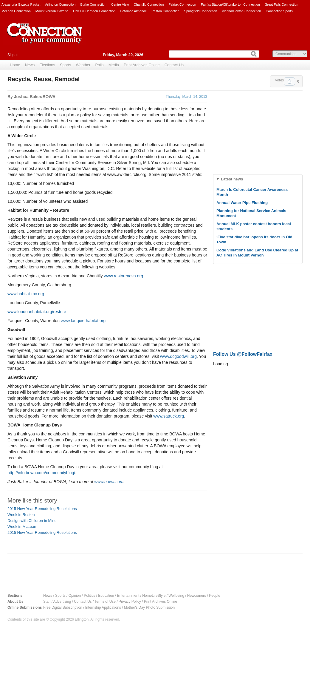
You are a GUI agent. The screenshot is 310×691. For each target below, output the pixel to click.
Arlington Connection (60, 4)
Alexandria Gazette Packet (20, 4)
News (30, 65)
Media (113, 65)
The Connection (44, 37)
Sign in (12, 55)
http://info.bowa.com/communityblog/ (41, 472)
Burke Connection (93, 4)
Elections (47, 65)
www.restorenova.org (123, 275)
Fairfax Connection (182, 4)
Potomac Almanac (133, 11)
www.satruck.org (169, 416)
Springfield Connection (200, 11)
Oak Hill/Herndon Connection (94, 11)
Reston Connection (165, 11)
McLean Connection (16, 11)
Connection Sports (279, 11)
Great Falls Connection (281, 4)
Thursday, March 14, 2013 (186, 97)
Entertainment (128, 595)
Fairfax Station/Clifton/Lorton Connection (230, 4)
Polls (99, 65)
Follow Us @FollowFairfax (242, 354)
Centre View (120, 4)
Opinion (75, 595)
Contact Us (174, 65)
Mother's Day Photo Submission (149, 607)
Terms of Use (105, 601)
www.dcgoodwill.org (178, 356)
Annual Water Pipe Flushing (242, 202)
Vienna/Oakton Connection (241, 11)
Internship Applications (103, 607)
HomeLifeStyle (153, 595)
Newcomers (196, 595)
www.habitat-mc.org (25, 293)
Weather (83, 65)
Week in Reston (21, 514)
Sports (65, 65)
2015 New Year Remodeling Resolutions (42, 508)
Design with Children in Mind (32, 520)
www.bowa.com (108, 481)
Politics (89, 595)
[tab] (257, 179)
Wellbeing (176, 595)
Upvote (289, 81)
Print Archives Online (142, 65)
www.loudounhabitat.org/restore (36, 311)
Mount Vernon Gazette (51, 11)
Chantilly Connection (149, 4)
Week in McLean (21, 526)
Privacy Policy (130, 601)
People (214, 595)
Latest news (232, 179)
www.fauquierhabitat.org (83, 320)
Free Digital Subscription (62, 607)
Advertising (62, 601)
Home (15, 65)
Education (106, 595)
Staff (46, 601)
